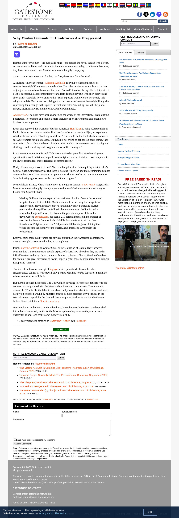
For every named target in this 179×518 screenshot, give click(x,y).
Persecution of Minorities (129, 164)
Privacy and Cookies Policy (52, 513)
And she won (20, 114)
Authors (70, 29)
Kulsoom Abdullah (55, 82)
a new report (88, 184)
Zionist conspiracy (49, 301)
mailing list (93, 399)
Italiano (115, 7)
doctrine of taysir (30, 247)
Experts (52, 29)
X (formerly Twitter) (60, 320)
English (91, 7)
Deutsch (79, 7)
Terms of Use (20, 502)
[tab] (125, 52)
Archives (105, 29)
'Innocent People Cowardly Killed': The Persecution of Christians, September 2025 (63, 375)
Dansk (73, 7)
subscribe (47, 399)
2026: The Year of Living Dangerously (136, 110)
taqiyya (54, 269)
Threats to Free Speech (128, 170)
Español (97, 7)
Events (34, 29)
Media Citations (143, 29)
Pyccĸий (142, 7)
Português (135, 7)
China (120, 144)
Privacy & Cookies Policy (42, 502)
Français (103, 7)
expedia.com (41, 216)
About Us (16, 29)
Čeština (67, 7)
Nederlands (122, 7)
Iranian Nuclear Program (129, 151)
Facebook (81, 320)
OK (150, 512)
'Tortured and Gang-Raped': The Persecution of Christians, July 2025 (56, 386)
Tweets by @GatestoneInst (129, 268)
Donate (87, 29)
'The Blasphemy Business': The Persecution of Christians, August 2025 (57, 382)
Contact (162, 29)
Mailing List (123, 29)
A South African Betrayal (130, 100)
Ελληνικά (85, 7)
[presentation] (125, 52)
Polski (129, 7)
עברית (109, 7)
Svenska (148, 7)
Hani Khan (76, 128)
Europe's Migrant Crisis (128, 157)
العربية (62, 7)
